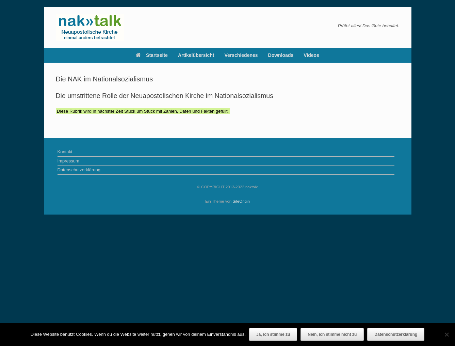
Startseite (152, 55)
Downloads (281, 55)
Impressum (68, 160)
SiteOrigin (241, 201)
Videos (311, 55)
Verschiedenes (241, 55)
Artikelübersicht (196, 55)
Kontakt (65, 151)
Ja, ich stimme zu (273, 334)
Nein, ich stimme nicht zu (332, 334)
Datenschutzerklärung (79, 169)
